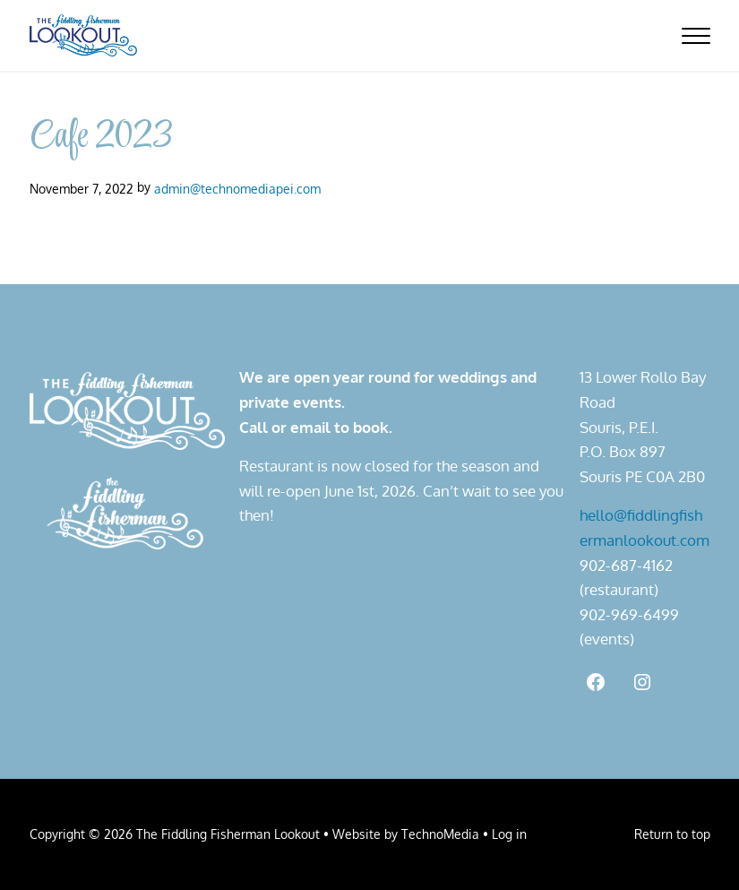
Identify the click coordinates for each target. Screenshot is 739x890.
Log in (509, 833)
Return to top (672, 833)
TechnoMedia (440, 833)
